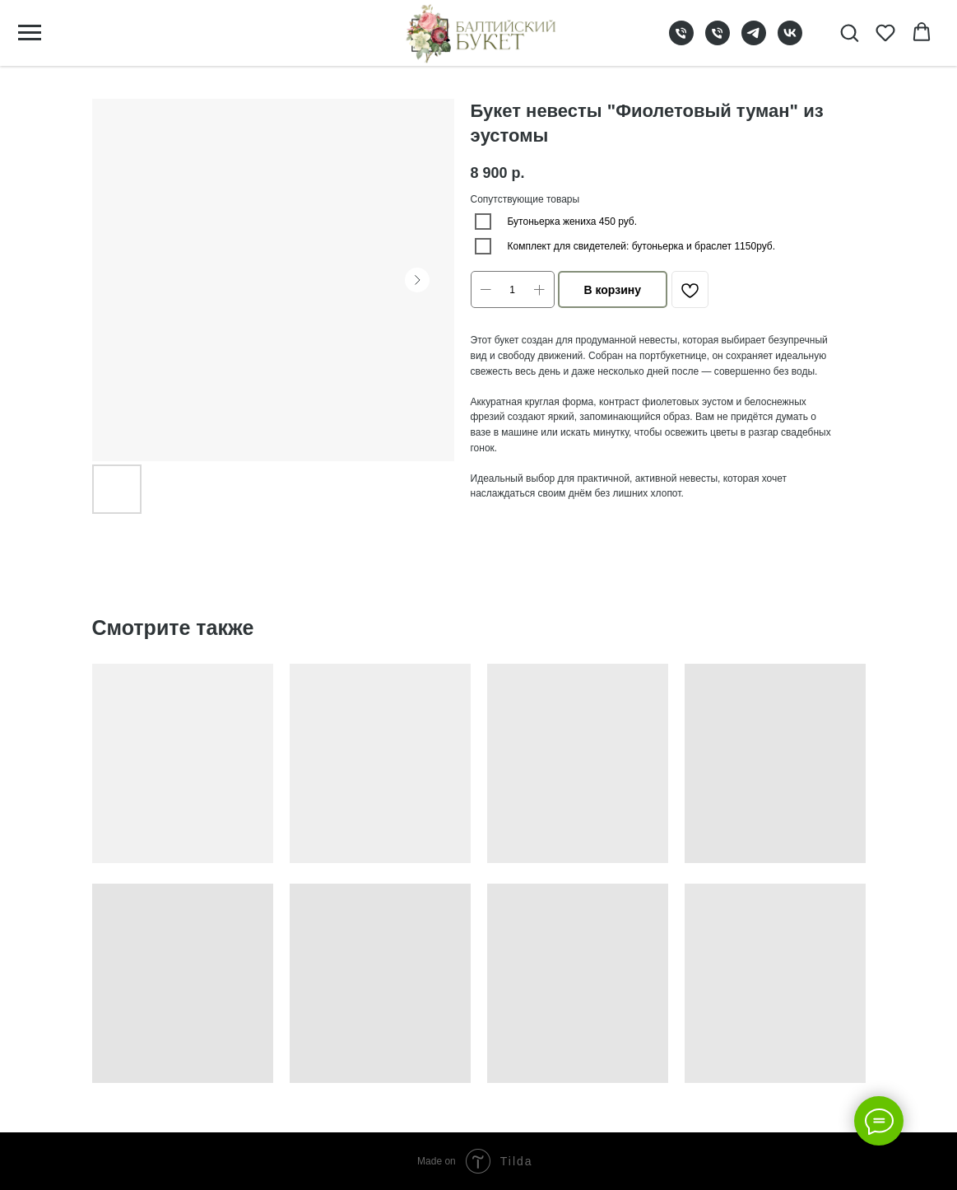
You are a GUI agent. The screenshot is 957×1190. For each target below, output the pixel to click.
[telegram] (753, 41)
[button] (849, 32)
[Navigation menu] (29, 33)
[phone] (681, 41)
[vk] (790, 41)
